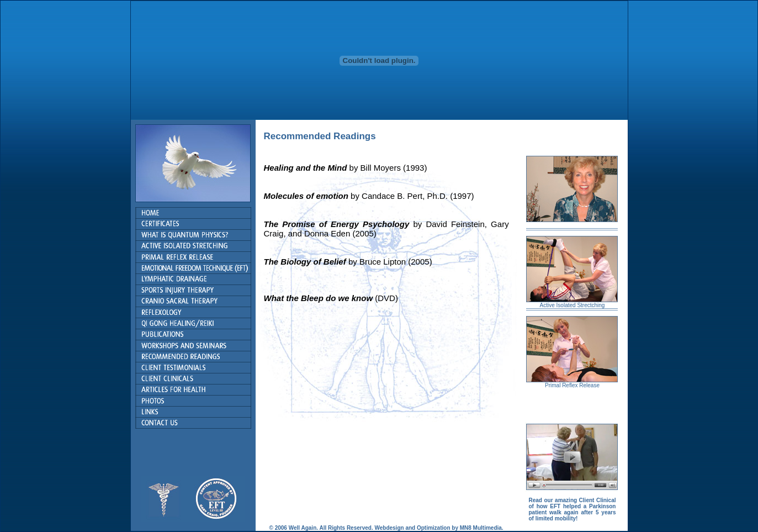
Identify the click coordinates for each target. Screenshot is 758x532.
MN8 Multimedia (480, 528)
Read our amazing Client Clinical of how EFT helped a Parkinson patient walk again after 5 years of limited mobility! (572, 509)
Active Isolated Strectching (572, 305)
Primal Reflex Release (572, 385)
